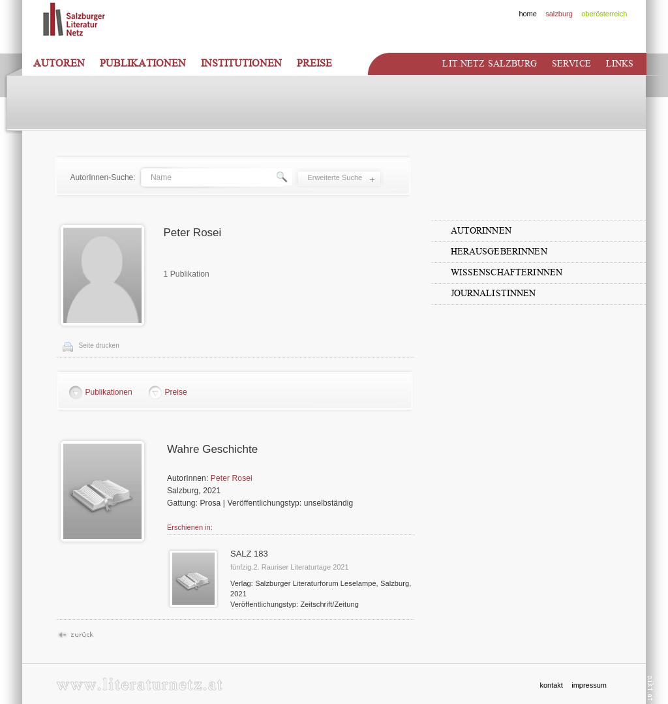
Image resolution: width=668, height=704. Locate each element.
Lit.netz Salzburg (489, 64)
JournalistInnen (493, 293)
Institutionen (241, 63)
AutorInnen (481, 231)
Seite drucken (99, 345)
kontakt (550, 685)
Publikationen (143, 63)
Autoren (59, 63)
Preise (314, 63)
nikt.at (651, 688)
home (528, 14)
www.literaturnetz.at (139, 684)
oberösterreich (604, 14)
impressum (589, 685)
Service (571, 64)
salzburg (559, 14)
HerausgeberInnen (499, 251)
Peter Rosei (231, 478)
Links (620, 64)
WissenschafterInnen (507, 272)
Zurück (75, 635)
